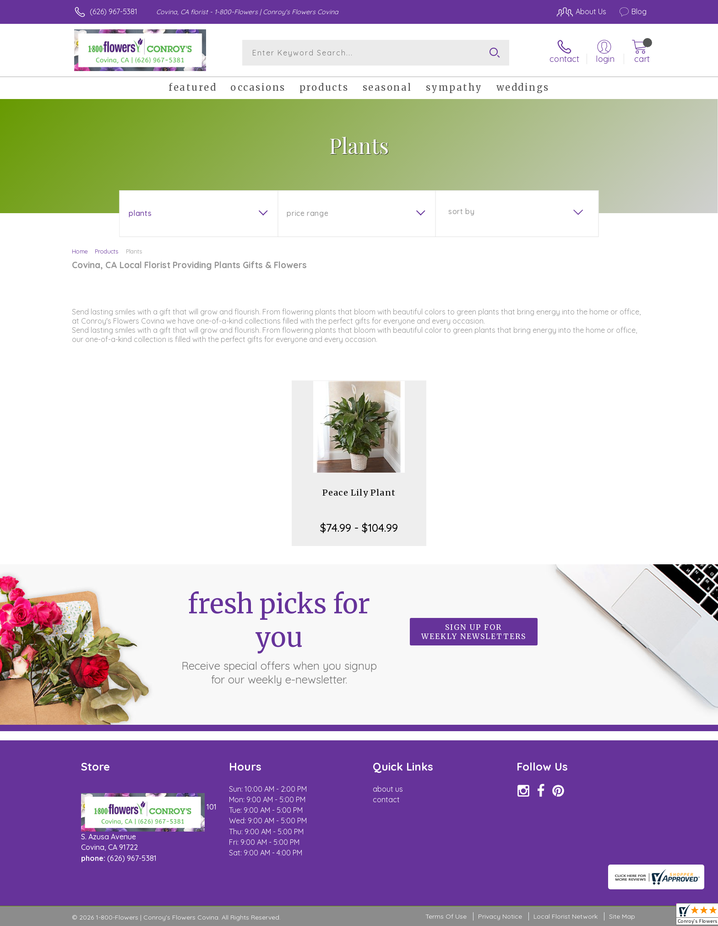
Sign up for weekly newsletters (473, 632)
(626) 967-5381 (113, 11)
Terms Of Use (446, 916)
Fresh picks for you (279, 636)
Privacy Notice (500, 916)
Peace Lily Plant (359, 492)
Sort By (461, 211)
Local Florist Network (565, 916)
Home (80, 251)
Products (106, 251)
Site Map (622, 916)
